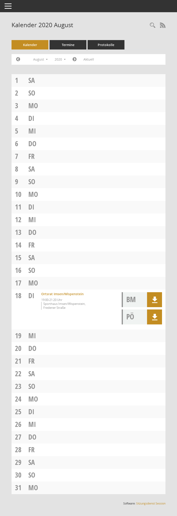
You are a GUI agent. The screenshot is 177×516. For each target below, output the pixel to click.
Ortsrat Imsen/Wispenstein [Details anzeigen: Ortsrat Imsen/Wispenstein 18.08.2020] (62, 294)
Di (31, 118)
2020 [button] (60, 59)
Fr (31, 156)
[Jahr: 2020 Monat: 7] (18, 59)
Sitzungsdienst (150, 503)
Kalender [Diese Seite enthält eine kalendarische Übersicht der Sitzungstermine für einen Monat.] (30, 45)
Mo (33, 105)
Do (32, 143)
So (31, 93)
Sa (31, 80)
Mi (32, 131)
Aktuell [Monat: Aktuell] (88, 59)
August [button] (40, 59)
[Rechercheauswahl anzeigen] (153, 25)
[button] (154, 299)
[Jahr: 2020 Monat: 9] (74, 59)
